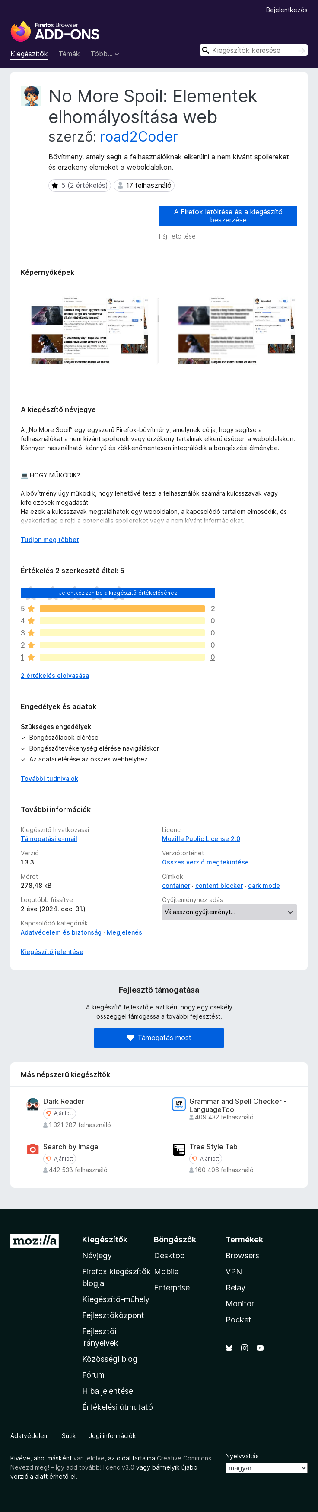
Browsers (242, 1255)
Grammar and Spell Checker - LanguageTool (237, 1105)
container (176, 885)
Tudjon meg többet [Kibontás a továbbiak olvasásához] (50, 539)
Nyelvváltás (242, 1456)
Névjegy (97, 1255)
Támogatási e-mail (49, 838)
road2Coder (139, 136)
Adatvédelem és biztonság (61, 932)
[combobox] (254, 50)
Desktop (169, 1255)
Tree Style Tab (213, 1147)
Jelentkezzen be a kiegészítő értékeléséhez (118, 593)
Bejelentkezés (287, 9)
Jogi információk (112, 1435)
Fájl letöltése (177, 236)
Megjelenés (124, 932)
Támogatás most (159, 1037)
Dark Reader (63, 1101)
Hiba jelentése (107, 1391)
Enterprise (172, 1287)
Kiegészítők (29, 53)
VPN (234, 1271)
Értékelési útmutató (117, 1407)
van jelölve (89, 1458)
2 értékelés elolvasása (55, 675)
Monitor (240, 1303)
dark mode (264, 885)
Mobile (166, 1271)
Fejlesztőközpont (113, 1315)
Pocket (238, 1319)
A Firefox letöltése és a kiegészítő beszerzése (228, 215)
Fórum (93, 1375)
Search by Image (71, 1147)
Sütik (69, 1435)
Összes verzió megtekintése (205, 862)
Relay (235, 1287)
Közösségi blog (109, 1359)
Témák (69, 53)
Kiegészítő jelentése (52, 951)
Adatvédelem (29, 1435)
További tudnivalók (49, 778)
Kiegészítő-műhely (115, 1299)
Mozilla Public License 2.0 (201, 838)
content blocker (219, 885)
